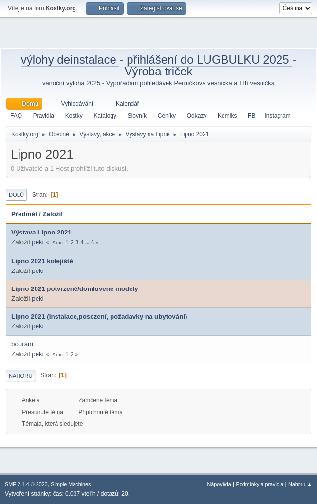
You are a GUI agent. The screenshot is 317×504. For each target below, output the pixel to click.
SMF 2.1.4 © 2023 (26, 484)
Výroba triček (158, 71)
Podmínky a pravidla (260, 484)
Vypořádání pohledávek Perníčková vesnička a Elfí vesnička (190, 83)
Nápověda (219, 484)
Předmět (24, 213)
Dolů (16, 195)
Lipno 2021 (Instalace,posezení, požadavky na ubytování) (99, 316)
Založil (56, 213)
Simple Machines (71, 484)
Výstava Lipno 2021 (41, 232)
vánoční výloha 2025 (72, 83)
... (88, 242)
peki (37, 242)
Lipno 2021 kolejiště (42, 261)
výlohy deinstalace (70, 59)
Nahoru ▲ (300, 484)
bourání (22, 344)
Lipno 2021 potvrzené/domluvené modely (74, 288)
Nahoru (20, 375)
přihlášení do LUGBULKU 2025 (209, 59)
